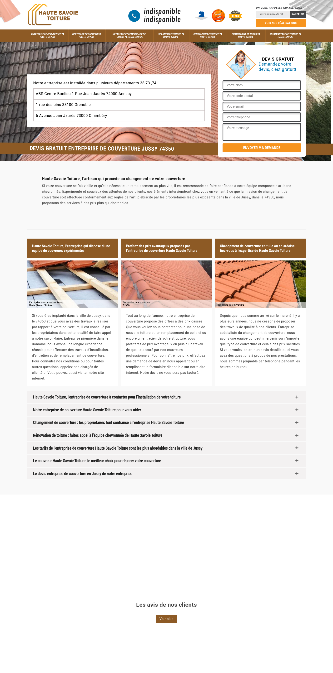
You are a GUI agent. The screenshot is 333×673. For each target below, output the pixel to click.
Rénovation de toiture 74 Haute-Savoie (208, 35)
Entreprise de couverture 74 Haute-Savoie (47, 35)
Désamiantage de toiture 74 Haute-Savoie (285, 35)
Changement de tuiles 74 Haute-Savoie (246, 35)
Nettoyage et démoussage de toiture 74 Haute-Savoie (129, 35)
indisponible (162, 12)
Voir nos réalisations (281, 23)
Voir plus (166, 619)
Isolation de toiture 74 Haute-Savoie (171, 35)
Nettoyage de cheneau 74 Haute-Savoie (86, 35)
